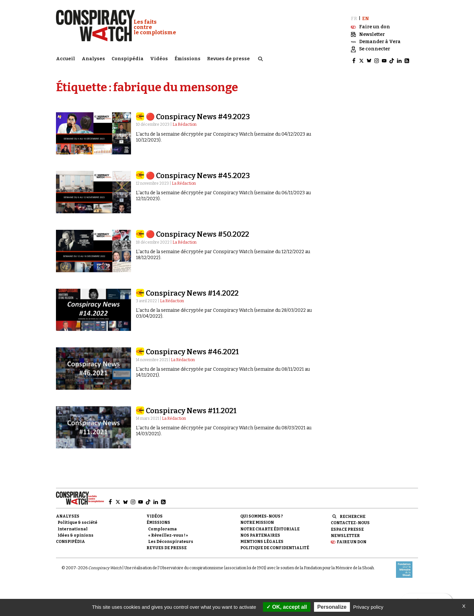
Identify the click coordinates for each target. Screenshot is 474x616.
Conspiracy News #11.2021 (191, 407)
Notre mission (257, 520)
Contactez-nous (350, 520)
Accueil (65, 58)
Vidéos (159, 58)
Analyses (93, 58)
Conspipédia (128, 58)
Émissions (187, 58)
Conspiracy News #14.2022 (192, 290)
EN (365, 15)
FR (354, 15)
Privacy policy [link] (368, 607)
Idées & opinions (75, 532)
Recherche (352, 513)
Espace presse (347, 526)
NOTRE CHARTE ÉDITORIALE (270, 526)
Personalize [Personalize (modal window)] (332, 607)
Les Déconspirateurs (170, 538)
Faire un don (351, 539)
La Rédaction (184, 122)
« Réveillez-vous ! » (168, 532)
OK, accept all (286, 607)
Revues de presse (228, 58)
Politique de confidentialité (274, 545)
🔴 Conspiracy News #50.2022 (197, 231)
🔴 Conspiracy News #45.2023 (198, 172)
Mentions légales (261, 538)
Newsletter (345, 532)
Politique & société (77, 520)
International (73, 526)
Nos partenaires (260, 532)
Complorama (162, 526)
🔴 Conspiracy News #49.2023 (198, 113)
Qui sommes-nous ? (261, 513)
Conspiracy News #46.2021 (192, 348)
